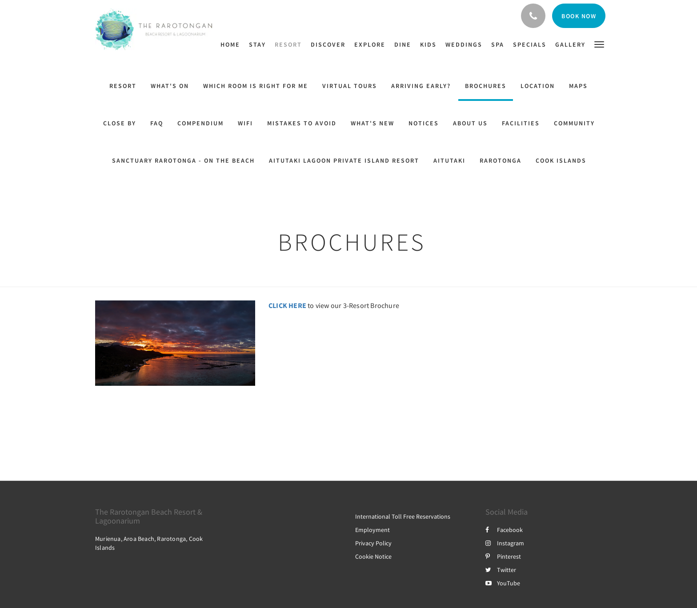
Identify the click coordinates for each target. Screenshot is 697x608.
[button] (599, 43)
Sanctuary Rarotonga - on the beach (183, 160)
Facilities (521, 123)
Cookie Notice (373, 556)
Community (574, 123)
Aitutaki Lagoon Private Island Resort (344, 160)
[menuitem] (232, 44)
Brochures (485, 86)
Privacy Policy (373, 543)
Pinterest (503, 556)
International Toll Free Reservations (402, 516)
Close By (119, 123)
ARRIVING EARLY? (421, 86)
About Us (470, 123)
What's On (170, 86)
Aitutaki (449, 160)
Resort (122, 86)
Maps (578, 86)
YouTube (502, 583)
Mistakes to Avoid (301, 123)
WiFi (245, 123)
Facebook (504, 530)
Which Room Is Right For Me (255, 86)
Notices (424, 123)
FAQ (156, 123)
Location (538, 86)
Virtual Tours (349, 86)
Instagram (504, 543)
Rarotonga (500, 160)
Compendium (200, 123)
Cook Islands (561, 160)
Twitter (500, 570)
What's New (372, 123)
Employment (372, 530)
